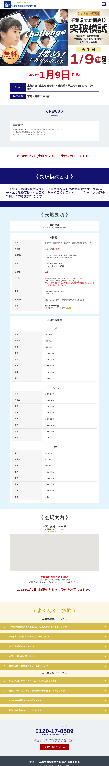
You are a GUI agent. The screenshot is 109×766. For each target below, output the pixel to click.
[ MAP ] (68, 308)
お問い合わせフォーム (55, 747)
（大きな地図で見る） (54, 532)
